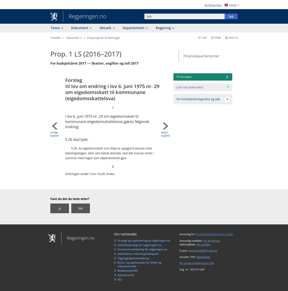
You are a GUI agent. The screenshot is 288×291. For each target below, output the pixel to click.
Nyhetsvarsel (125, 275)
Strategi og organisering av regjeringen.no (143, 240)
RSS (119, 279)
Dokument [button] (80, 28)
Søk (231, 16)
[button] (74, 38)
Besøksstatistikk (127, 270)
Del (204, 37)
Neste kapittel (165, 134)
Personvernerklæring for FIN (196, 263)
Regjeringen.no (84, 16)
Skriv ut (233, 37)
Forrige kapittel (54, 134)
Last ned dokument (189, 87)
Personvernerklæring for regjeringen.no (142, 249)
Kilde (217, 37)
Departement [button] (134, 28)
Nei (80, 208)
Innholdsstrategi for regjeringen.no (139, 245)
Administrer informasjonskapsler (138, 254)
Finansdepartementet (201, 56)
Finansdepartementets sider (214, 234)
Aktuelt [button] (106, 28)
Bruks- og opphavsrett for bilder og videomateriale (139, 264)
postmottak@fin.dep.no (202, 250)
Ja (59, 208)
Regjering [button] (164, 28)
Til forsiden (184, 77)
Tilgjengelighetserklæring (133, 258)
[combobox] (184, 16)
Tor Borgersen (211, 240)
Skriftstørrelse (212, 5)
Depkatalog (203, 257)
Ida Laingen (204, 244)
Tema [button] (56, 28)
